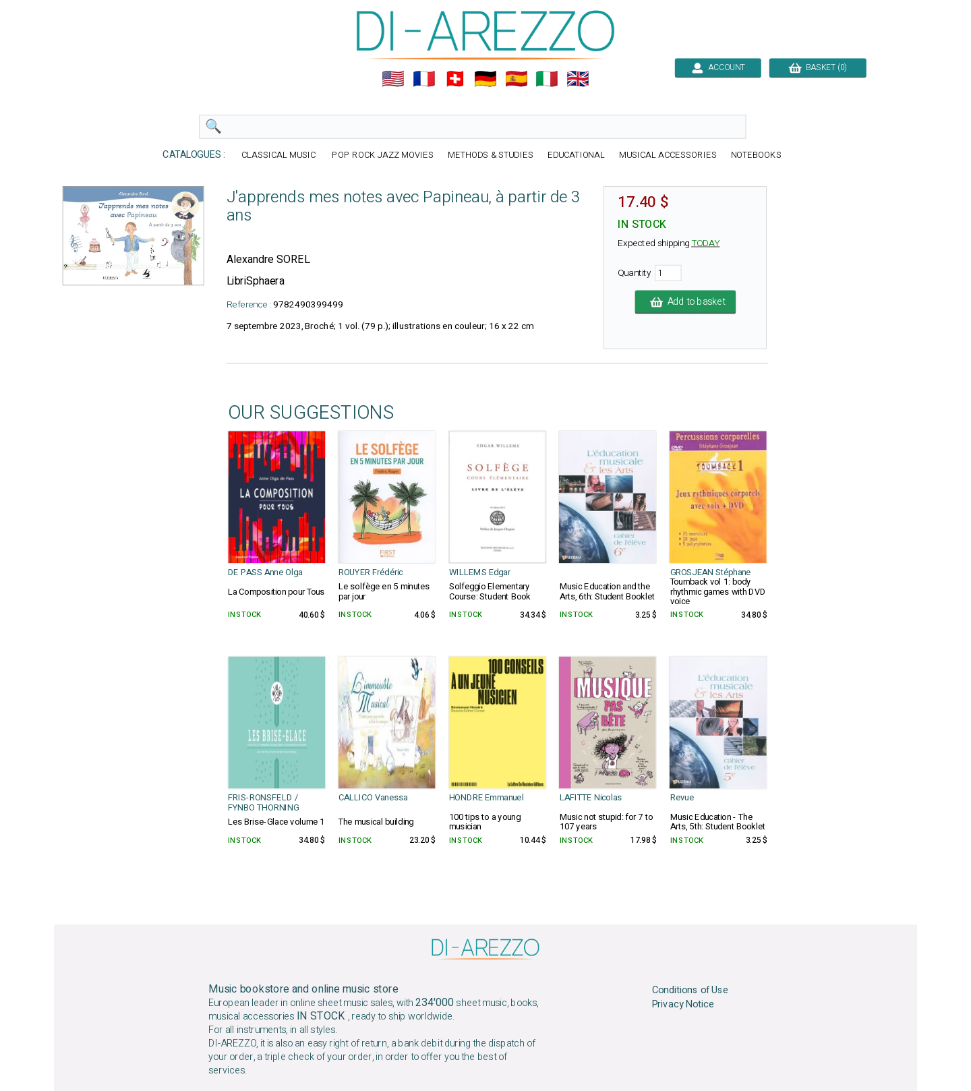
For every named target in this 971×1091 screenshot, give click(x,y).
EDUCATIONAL (577, 155)
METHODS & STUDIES (490, 155)
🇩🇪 (485, 78)
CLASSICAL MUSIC (279, 155)
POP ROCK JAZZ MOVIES (382, 155)
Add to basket (686, 302)
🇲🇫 (424, 78)
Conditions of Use (690, 990)
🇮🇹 (546, 78)
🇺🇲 (393, 78)
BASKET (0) (817, 67)
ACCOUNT (717, 67)
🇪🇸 (516, 78)
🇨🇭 (455, 78)
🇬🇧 (577, 78)
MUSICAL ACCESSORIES (668, 155)
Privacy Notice (683, 1004)
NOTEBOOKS (756, 155)
